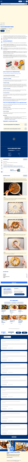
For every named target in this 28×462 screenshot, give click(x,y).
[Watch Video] (14, 139)
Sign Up (20, 1)
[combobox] (12, 4)
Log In (24, 1)
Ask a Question (24, 332)
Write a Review (18, 332)
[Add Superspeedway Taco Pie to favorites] (10, 313)
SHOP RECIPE (25, 159)
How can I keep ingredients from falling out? (15, 124)
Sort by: (2, 336)
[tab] (4, 333)
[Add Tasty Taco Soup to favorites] (10, 323)
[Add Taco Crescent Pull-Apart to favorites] (1, 324)
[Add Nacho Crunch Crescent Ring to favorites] (18, 324)
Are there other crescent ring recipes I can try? (15, 129)
